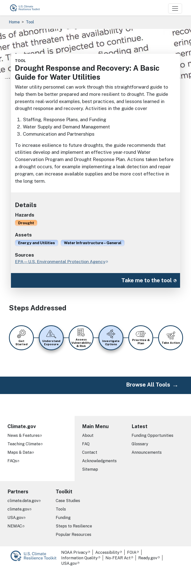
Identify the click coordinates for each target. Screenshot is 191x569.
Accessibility (107, 552)
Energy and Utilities (36, 242)
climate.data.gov (22, 500)
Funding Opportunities (152, 435)
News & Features (23, 435)
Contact (89, 452)
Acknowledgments (99, 460)
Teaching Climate (23, 444)
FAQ (86, 444)
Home (14, 22)
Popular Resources (73, 534)
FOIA (131, 552)
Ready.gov (147, 558)
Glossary (140, 444)
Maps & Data (19, 452)
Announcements (147, 452)
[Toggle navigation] (175, 8)
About (88, 435)
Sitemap (90, 469)
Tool (30, 22)
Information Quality (79, 558)
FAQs (12, 460)
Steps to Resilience (74, 526)
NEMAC (14, 526)
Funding (63, 517)
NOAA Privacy (74, 552)
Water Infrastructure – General (92, 242)
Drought (26, 223)
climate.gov (18, 509)
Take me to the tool (146, 280)
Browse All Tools (148, 384)
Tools (61, 509)
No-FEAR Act (118, 558)
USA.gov (15, 517)
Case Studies (68, 500)
